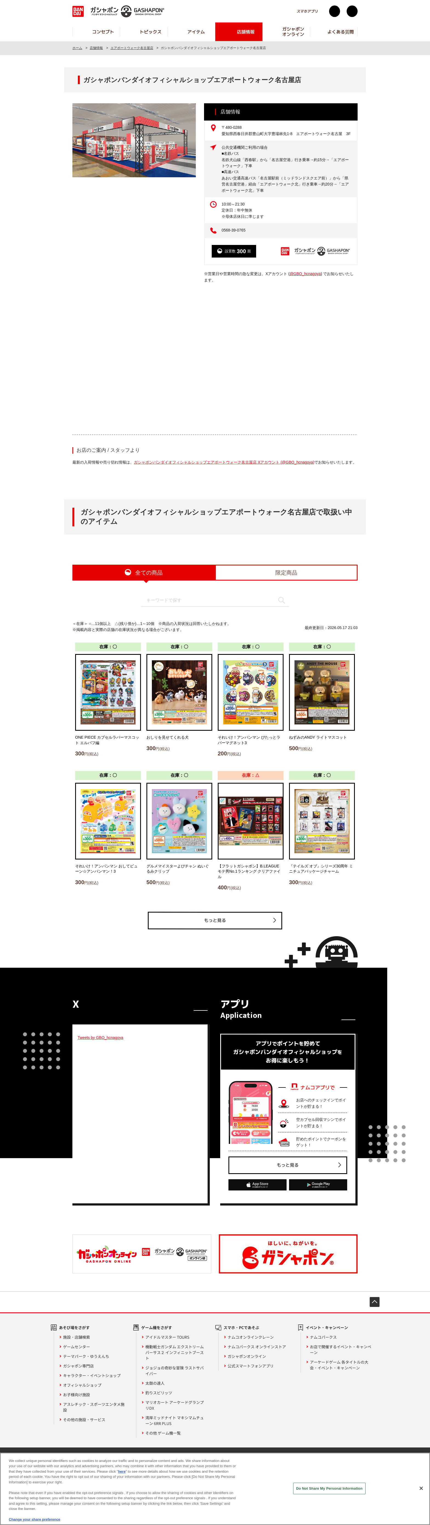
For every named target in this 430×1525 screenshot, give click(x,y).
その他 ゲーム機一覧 (163, 1433)
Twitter (334, 11)
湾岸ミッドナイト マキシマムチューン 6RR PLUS (174, 1420)
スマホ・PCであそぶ (241, 1327)
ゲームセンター (76, 1346)
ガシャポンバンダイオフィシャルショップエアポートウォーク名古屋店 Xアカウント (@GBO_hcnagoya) (224, 462)
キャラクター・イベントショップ (92, 1375)
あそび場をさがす (74, 1327)
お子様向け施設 (76, 1394)
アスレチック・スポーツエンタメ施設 (94, 1407)
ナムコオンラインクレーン (251, 1337)
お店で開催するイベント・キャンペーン (340, 1349)
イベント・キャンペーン (327, 1327)
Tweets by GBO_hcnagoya (100, 1037)
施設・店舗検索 (76, 1337)
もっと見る (215, 920)
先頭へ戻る (375, 1302)
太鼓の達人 (155, 1383)
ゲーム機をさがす (156, 1327)
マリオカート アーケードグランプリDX (174, 1405)
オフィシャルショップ (82, 1385)
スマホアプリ (307, 11)
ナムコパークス (323, 1337)
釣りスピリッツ (158, 1392)
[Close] (421, 1488)
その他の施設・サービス (84, 1419)
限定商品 (286, 573)
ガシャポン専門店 (78, 1366)
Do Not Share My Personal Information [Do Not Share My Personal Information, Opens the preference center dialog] (329, 1488)
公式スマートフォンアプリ (251, 1366)
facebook (352, 11)
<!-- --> (215, 358)
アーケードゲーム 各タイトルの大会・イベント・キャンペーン (339, 1364)
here (121, 1471)
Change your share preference (34, 1519)
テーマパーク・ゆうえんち (86, 1356)
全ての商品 (149, 573)
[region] (215, 1489)
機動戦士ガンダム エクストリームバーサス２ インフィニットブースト (174, 1352)
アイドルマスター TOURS (167, 1337)
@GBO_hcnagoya (305, 274)
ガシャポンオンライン (247, 1356)
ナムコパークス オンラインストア (257, 1346)
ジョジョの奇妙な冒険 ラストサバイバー (174, 1370)
